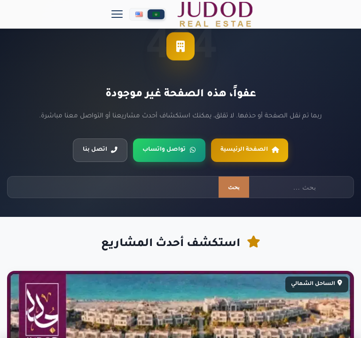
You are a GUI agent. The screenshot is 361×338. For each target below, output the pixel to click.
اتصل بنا (100, 149)
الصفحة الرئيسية (249, 149)
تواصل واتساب (169, 149)
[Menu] (117, 14)
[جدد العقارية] (214, 14)
